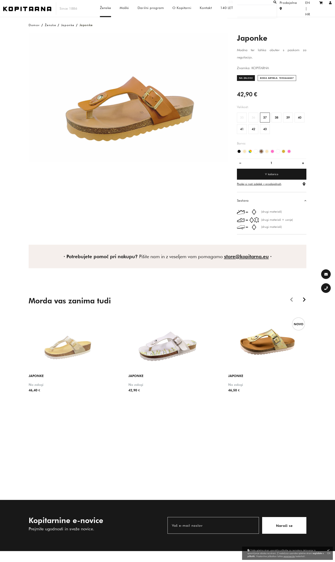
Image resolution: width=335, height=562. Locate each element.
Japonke (67, 25)
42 (253, 129)
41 (242, 129)
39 (288, 117)
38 (276, 117)
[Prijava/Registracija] (330, 8)
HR (310, 8)
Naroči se (284, 526)
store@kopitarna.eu (246, 256)
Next (304, 299)
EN (301, 8)
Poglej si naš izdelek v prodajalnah (259, 184)
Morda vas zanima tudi (70, 300)
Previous (291, 299)
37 (265, 117)
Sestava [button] (243, 200)
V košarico (271, 174)
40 (299, 117)
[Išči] (257, 8)
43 (265, 129)
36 (253, 117)
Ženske (50, 25)
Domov (34, 25)
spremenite (289, 556)
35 (242, 117)
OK (329, 552)
